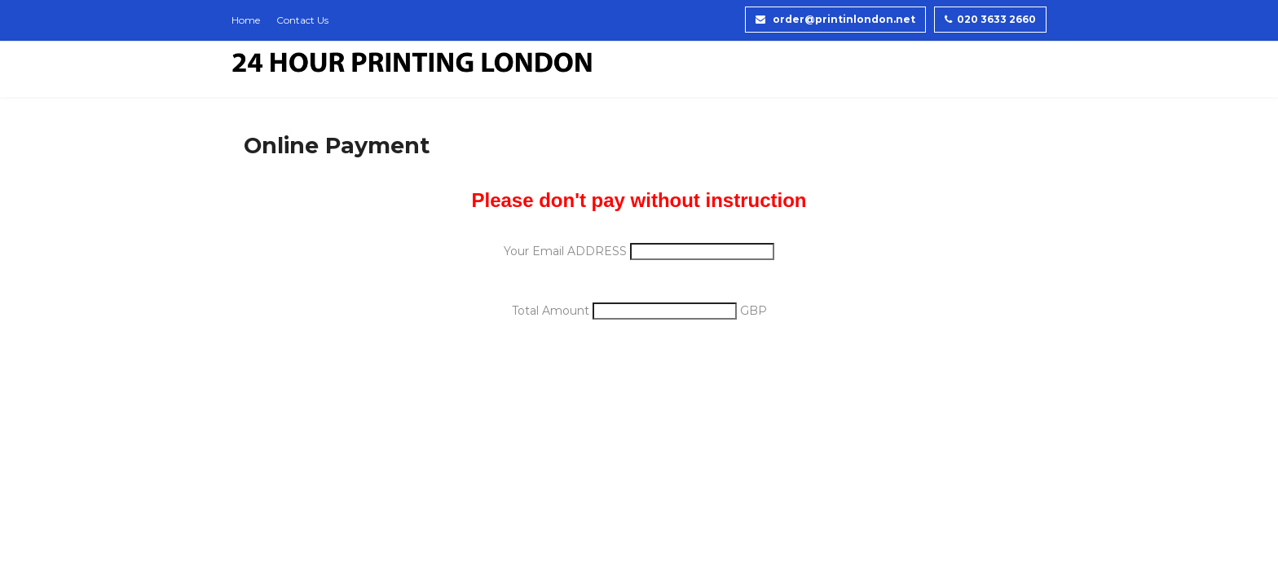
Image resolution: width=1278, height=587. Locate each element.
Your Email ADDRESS (567, 251)
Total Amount (552, 310)
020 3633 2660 (990, 19)
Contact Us (302, 20)
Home (245, 20)
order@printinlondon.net (835, 19)
